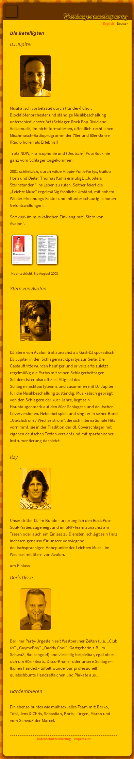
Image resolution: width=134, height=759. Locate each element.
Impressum (82, 739)
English (108, 23)
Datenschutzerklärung (54, 739)
